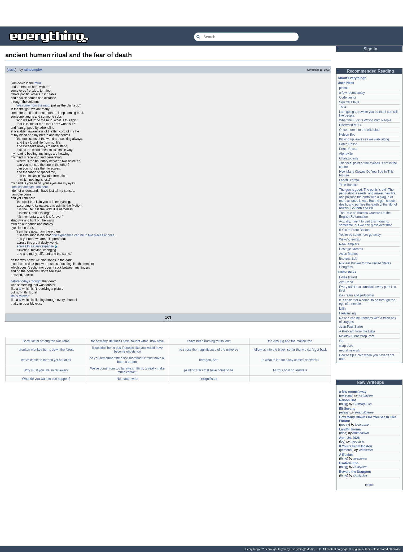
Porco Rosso (348, 144)
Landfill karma (349, 180)
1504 (342, 107)
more (369, 484)
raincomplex (33, 70)
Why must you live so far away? (46, 370)
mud (38, 83)
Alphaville (346, 153)
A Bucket (346, 455)
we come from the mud (33, 105)
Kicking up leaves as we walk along (364, 139)
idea (343, 433)
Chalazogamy (348, 158)
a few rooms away (352, 93)
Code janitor (347, 97)
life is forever (20, 296)
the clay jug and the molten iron (290, 341)
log (342, 441)
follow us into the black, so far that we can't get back (290, 349)
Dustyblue (360, 467)
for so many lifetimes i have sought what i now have (127, 341)
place (11, 70)
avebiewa (360, 458)
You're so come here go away (360, 235)
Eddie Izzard (348, 277)
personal (346, 395)
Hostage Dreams (351, 249)
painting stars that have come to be (209, 370)
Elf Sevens (347, 409)
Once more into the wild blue (359, 130)
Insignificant (208, 379)
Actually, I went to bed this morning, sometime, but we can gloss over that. (365, 223)
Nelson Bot (347, 134)
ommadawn (360, 433)
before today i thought (26, 281)
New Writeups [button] (370, 382)
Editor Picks (347, 272)
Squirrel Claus (349, 102)
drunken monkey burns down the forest (46, 349)
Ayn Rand (346, 282)
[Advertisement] (201, 13)
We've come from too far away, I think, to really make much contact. (127, 370)
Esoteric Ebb (348, 258)
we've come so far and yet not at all (46, 360)
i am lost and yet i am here (29, 187)
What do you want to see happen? (46, 379)
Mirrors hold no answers (290, 370)
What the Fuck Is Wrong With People (365, 120)
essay (344, 412)
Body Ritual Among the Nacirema (46, 341)
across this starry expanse (35, 246)
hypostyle (357, 441)
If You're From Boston (354, 230)
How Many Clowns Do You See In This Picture (367, 419)
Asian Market (348, 254)
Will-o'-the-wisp (350, 239)
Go (341, 341)
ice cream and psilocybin (356, 295)
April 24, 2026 (349, 438)
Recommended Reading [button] (370, 71)
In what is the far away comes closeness (290, 360)
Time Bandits (348, 185)
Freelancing (347, 313)
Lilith (342, 308)
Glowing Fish (362, 404)
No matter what (127, 379)
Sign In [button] (370, 49)
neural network (349, 350)
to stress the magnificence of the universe (208, 349)
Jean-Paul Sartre (351, 326)
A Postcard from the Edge (357, 331)
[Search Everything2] (246, 36)
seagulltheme (364, 412)
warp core (346, 346)
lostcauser (365, 395)
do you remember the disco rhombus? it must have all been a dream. (127, 360)
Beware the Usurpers (355, 472)
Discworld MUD (350, 125)
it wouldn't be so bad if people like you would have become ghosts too (127, 349)
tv (20, 289)
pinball (343, 88)
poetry (344, 424)
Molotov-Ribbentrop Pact (356, 336)
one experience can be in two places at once (83, 235)
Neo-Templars (349, 244)
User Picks (346, 83)
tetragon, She (208, 360)
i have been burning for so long (209, 341)
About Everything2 (352, 78)
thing (343, 404)
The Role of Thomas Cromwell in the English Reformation (365, 215)
